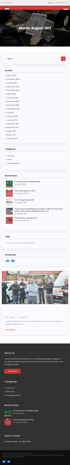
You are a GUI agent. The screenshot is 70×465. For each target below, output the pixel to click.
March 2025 (11, 77)
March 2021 (11, 95)
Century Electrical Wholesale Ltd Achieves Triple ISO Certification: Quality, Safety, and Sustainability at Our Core (38, 211)
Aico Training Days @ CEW (24, 201)
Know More (10, 331)
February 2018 (12, 118)
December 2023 (13, 88)
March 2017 (11, 136)
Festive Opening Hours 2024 (24, 192)
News (10, 161)
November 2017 (13, 129)
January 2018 (12, 121)
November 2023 (13, 92)
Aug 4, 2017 (24, 319)
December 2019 (13, 103)
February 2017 (12, 140)
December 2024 (13, 81)
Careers (11, 157)
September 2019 (13, 110)
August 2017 (11, 133)
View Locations (12, 443)
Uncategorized (13, 165)
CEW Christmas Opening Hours (25, 219)
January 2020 (12, 99)
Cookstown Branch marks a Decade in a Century (30, 312)
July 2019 (10, 114)
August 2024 (12, 84)
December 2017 (13, 125)
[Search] (63, 59)
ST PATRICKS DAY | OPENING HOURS (27, 183)
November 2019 (13, 107)
